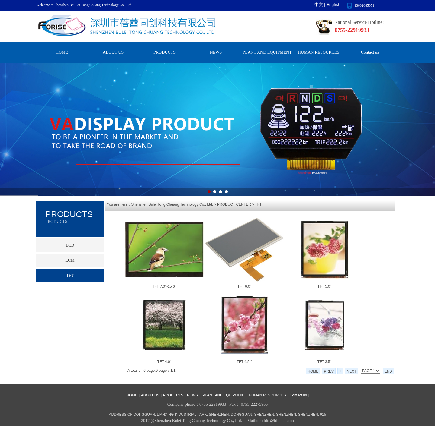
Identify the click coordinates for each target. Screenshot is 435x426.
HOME (62, 52)
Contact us (370, 52)
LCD (70, 245)
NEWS (216, 52)
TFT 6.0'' (244, 286)
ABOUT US (113, 52)
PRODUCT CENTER (234, 204)
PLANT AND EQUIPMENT (267, 52)
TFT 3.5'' (324, 362)
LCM (69, 260)
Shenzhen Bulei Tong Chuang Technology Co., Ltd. (172, 204)
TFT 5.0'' (324, 286)
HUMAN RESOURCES (318, 52)
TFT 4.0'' (164, 362)
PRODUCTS (164, 52)
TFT (258, 204)
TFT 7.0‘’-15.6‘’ (164, 286)
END (388, 371)
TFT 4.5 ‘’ (244, 362)
